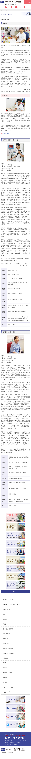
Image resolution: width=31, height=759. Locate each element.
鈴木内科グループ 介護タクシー (11, 604)
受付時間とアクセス (25, 2)
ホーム (4, 595)
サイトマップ (6, 692)
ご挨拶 (5, 24)
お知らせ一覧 (6, 682)
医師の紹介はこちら (7, 133)
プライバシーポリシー (8, 687)
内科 (4, 614)
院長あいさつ (6, 663)
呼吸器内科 (6, 638)
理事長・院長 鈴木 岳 (10, 140)
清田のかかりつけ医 (8, 599)
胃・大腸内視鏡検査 (8, 629)
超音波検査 (6, 619)
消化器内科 (6, 624)
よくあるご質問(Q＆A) (8, 653)
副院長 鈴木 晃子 (9, 332)
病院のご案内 (6, 609)
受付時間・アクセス (8, 672)
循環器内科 (6, 643)
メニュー (29, 2)
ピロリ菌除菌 (6, 633)
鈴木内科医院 (10, 752)
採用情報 (5, 677)
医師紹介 (5, 667)
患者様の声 (6, 658)
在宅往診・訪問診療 (8, 648)
